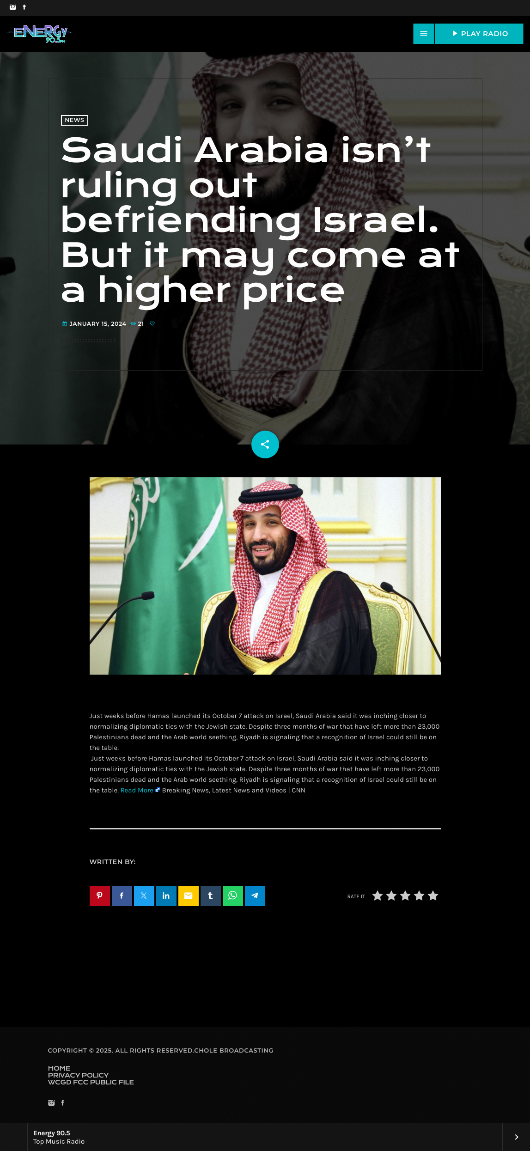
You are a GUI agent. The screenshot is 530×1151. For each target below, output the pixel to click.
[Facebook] (24, 8)
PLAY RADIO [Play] (479, 33)
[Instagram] (12, 8)
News (74, 120)
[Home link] (39, 34)
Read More (136, 790)
